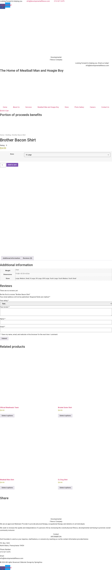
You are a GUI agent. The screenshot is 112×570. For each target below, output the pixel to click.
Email (2, 325)
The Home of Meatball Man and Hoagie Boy (31, 70)
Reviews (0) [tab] (27, 257)
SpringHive (38, 561)
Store (67, 107)
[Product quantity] (3, 165)
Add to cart (12, 165)
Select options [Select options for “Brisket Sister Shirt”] (65, 414)
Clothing (8, 135)
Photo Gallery (79, 107)
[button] (3, 145)
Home (5, 107)
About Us (16, 107)
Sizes (12, 154)
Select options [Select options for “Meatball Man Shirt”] (7, 486)
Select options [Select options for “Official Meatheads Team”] (7, 414)
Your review (4, 305)
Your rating (4, 299)
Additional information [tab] (11, 257)
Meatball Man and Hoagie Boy (48, 107)
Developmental (56, 57)
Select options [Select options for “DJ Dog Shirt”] (65, 486)
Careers (93, 107)
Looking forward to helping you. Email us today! (92, 63)
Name (2, 317)
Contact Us (105, 107)
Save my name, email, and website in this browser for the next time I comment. (30, 333)
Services (28, 107)
